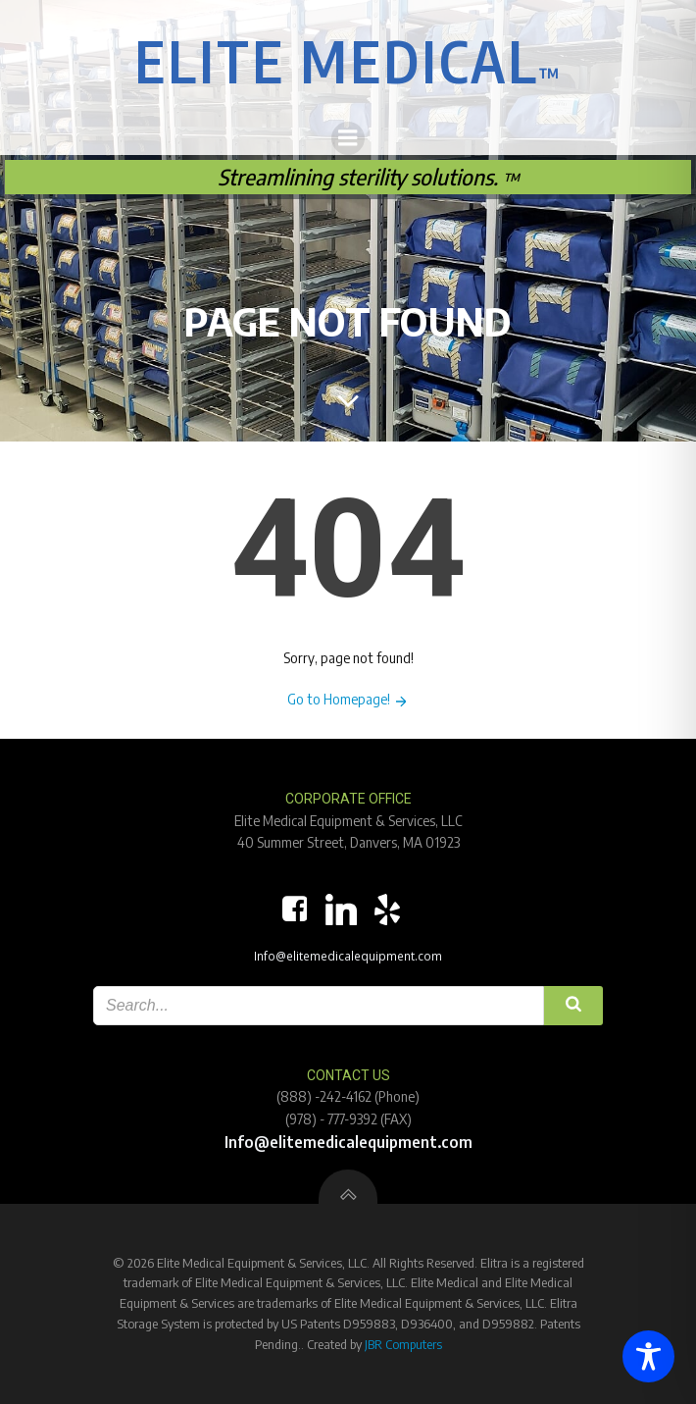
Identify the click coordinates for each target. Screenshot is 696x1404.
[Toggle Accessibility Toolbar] (648, 1356)
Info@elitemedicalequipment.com (348, 955)
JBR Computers (403, 1344)
